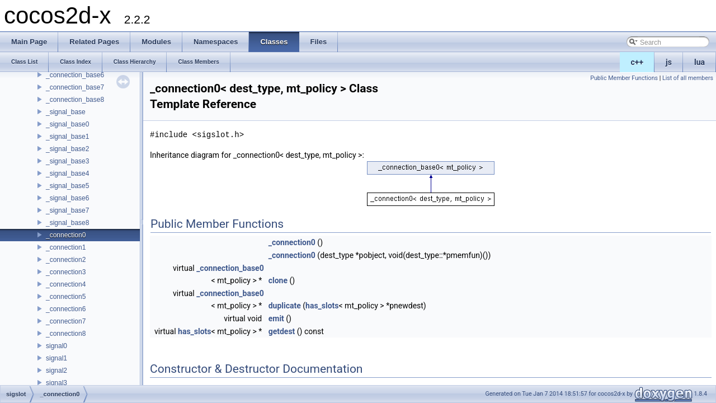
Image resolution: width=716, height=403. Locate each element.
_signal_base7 (67, 210)
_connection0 (66, 235)
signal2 (56, 370)
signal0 (56, 346)
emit (276, 318)
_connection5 (66, 297)
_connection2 (66, 260)
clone (278, 280)
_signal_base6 (67, 198)
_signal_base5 (67, 186)
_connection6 (66, 309)
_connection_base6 (75, 75)
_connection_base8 (75, 100)
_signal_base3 (67, 161)
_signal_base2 (67, 149)
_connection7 (66, 321)
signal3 (56, 383)
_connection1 (66, 247)
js (669, 62)
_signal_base (66, 112)
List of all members (687, 78)
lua (699, 62)
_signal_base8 (67, 223)
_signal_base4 (67, 173)
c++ (637, 62)
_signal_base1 (67, 136)
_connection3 (66, 272)
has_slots (321, 305)
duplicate (284, 305)
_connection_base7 (75, 87)
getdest (281, 331)
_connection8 (66, 334)
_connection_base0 (230, 268)
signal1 (56, 358)
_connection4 (66, 284)
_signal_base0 (67, 124)
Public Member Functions (624, 78)
